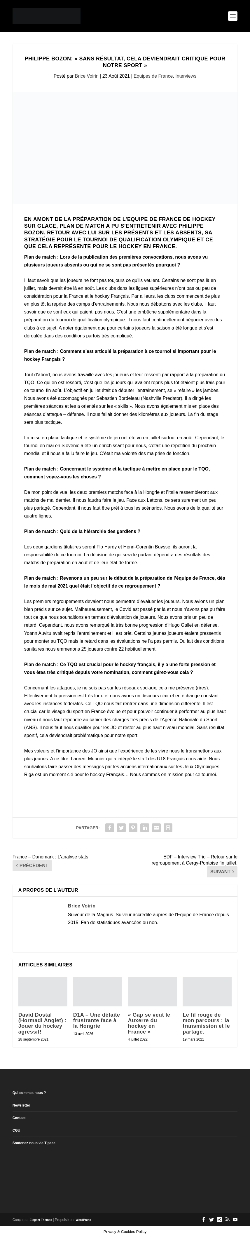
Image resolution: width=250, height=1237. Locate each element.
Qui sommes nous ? (29, 1093)
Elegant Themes (41, 1220)
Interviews (185, 76)
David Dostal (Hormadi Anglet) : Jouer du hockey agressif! (42, 1023)
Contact (19, 1118)
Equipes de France (153, 76)
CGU (16, 1130)
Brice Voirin (87, 76)
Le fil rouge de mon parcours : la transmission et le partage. (206, 1023)
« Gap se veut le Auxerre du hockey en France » (149, 1023)
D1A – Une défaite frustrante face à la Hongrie (96, 1020)
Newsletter (21, 1105)
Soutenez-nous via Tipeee (34, 1143)
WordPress (83, 1220)
